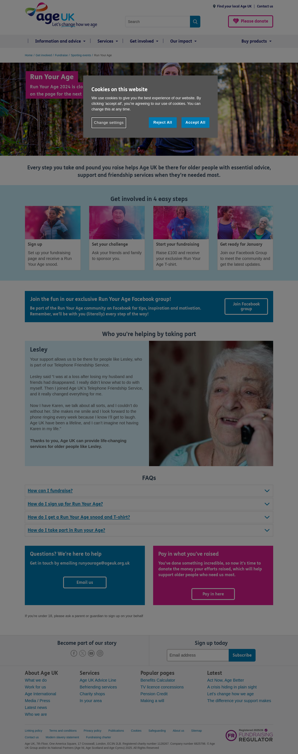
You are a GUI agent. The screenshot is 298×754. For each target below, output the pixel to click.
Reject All (162, 122)
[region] (150, 106)
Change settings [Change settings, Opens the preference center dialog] (109, 123)
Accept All (195, 122)
